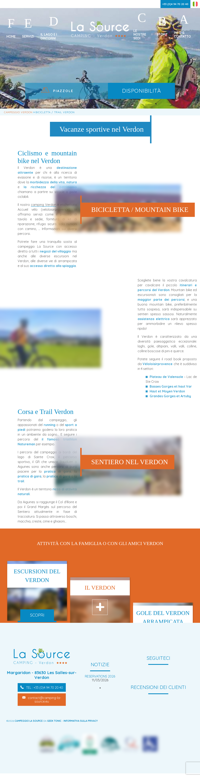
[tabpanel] (100, 678)
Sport (162, 34)
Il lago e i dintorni (49, 36)
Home (11, 36)
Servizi (28, 36)
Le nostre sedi (139, 34)
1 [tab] (100, 688)
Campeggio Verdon (18, 112)
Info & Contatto (182, 34)
